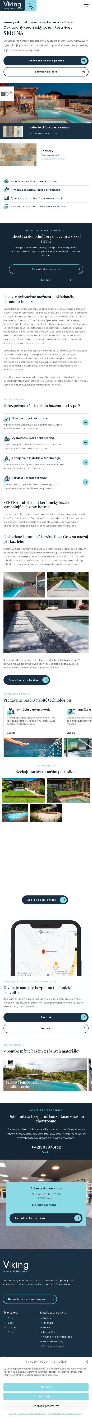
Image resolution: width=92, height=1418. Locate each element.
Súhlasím (46, 1387)
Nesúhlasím (46, 1396)
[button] (87, 1361)
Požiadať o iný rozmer (53, 159)
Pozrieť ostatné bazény (23, 680)
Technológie (50, 1332)
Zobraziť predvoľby (46, 1406)
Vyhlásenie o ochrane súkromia (64, 1413)
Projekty (12, 1332)
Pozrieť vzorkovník (39, 133)
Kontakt (46, 279)
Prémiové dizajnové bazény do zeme (39, 22)
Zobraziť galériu (46, 71)
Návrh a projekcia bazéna (57, 1336)
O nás (11, 1318)
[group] (45, 1074)
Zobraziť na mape (44, 1205)
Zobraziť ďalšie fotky (41, 899)
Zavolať (46, 1017)
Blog (10, 1322)
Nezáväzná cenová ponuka (46, 60)
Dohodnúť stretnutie (46, 269)
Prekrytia (48, 1322)
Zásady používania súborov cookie (27, 1413)
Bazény (47, 1318)
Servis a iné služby (53, 1341)
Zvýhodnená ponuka (54, 1346)
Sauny (46, 1327)
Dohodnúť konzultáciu (30, 1218)
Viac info (11, 733)
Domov (8, 22)
